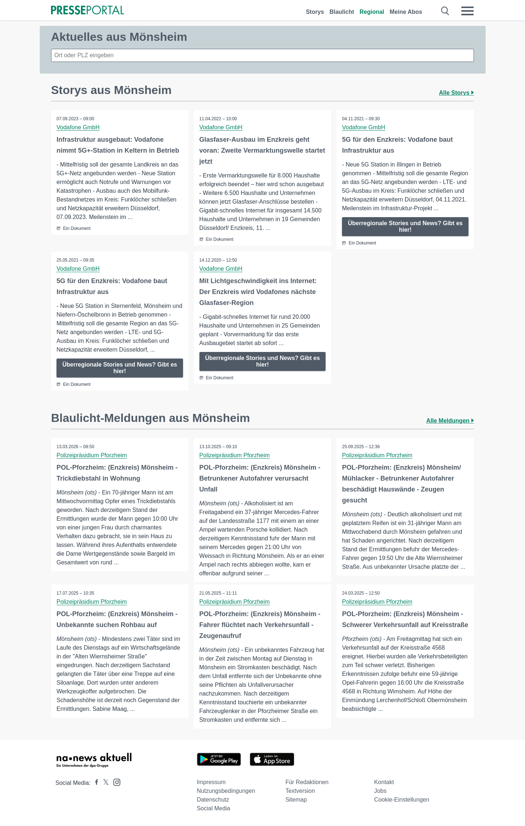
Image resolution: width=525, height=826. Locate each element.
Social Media (213, 808)
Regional (371, 12)
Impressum (211, 782)
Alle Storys (456, 93)
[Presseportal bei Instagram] (114, 782)
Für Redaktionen (306, 782)
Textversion (300, 791)
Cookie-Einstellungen (401, 799)
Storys (315, 12)
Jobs (380, 791)
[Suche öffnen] (445, 11)
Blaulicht (342, 12)
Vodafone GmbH (78, 127)
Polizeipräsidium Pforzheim (92, 455)
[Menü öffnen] (467, 11)
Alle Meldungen (450, 421)
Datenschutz (213, 799)
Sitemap (296, 799)
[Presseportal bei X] (103, 783)
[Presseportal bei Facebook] (94, 783)
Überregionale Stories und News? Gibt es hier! (405, 226)
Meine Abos (406, 12)
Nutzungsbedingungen (226, 791)
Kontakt (384, 782)
